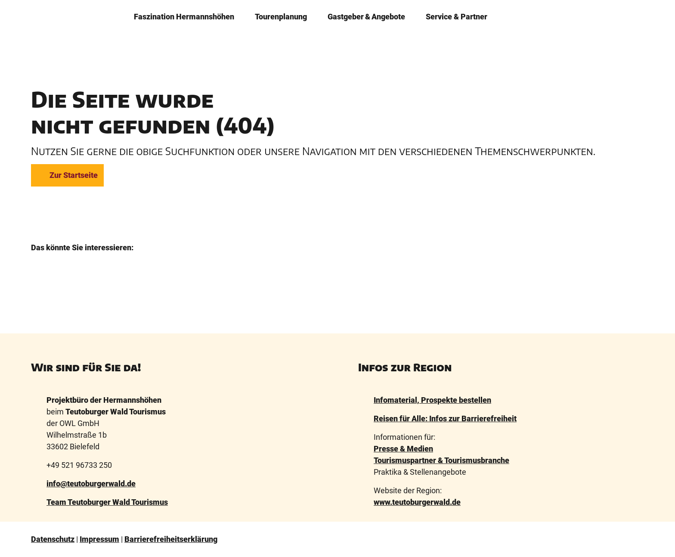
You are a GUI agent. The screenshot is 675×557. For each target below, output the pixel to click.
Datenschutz (52, 539)
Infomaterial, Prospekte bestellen (432, 400)
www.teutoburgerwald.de (417, 502)
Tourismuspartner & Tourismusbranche (441, 460)
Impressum (99, 539)
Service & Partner (456, 16)
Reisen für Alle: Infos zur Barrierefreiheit (445, 418)
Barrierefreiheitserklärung (170, 539)
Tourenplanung (281, 16)
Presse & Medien (403, 448)
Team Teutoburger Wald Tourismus (107, 502)
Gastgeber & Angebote (366, 16)
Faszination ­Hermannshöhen (184, 16)
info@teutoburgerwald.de (91, 483)
